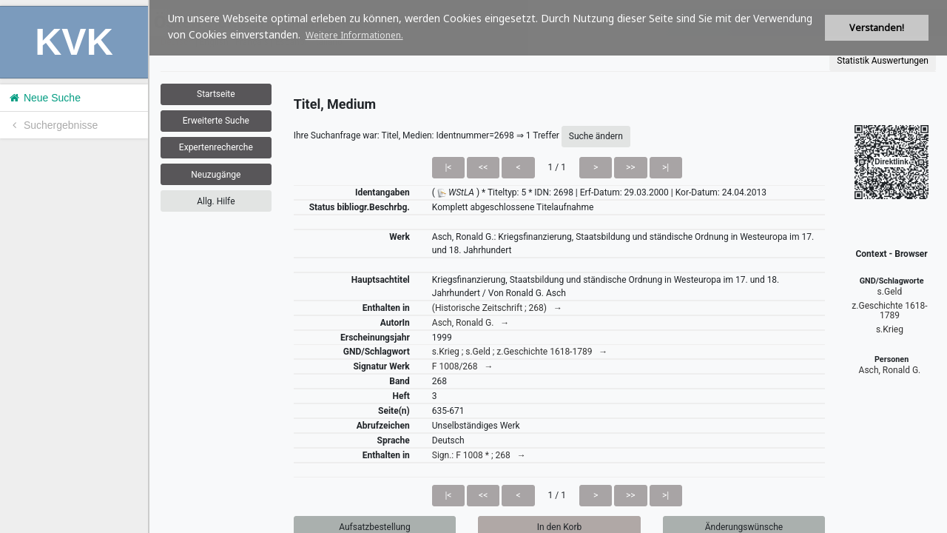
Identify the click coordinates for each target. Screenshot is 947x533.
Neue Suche (44, 98)
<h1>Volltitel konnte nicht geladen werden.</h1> (548, 266)
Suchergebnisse (52, 125)
